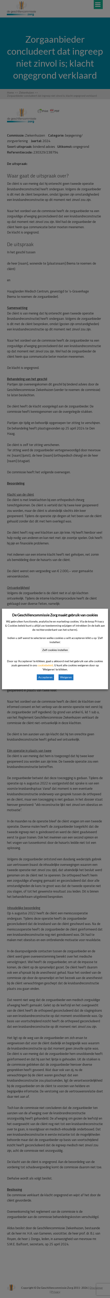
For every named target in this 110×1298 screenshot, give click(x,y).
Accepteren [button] (45, 677)
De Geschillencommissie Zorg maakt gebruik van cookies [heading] (55, 615)
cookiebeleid (45, 665)
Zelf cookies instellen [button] (55, 650)
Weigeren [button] (66, 677)
